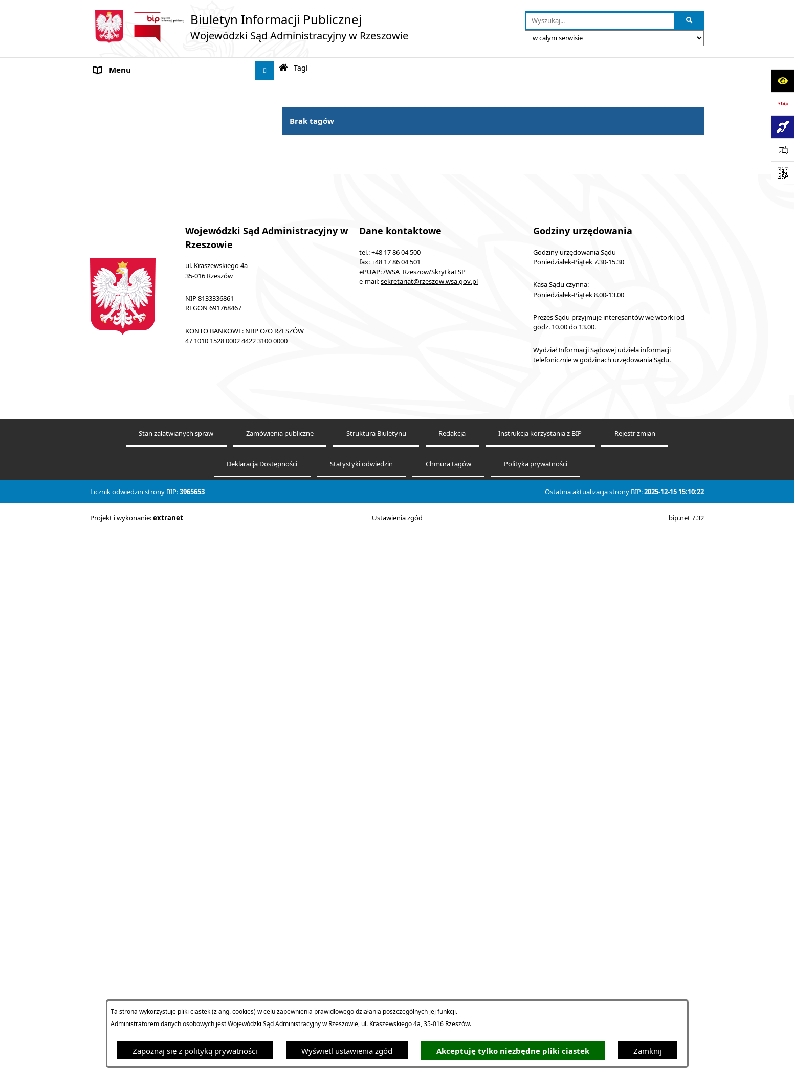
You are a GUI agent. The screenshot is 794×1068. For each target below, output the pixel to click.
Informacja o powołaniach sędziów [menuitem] (155, 414)
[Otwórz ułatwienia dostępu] (782, 80)
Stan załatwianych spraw (176, 992)
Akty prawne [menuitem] (116, 230)
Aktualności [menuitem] (114, 268)
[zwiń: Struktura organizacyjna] (266, 471)
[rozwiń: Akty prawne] (266, 230)
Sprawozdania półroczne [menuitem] (137, 604)
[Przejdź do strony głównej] (249, 26)
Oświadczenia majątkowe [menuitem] (139, 701)
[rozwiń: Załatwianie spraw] (266, 586)
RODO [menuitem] (105, 643)
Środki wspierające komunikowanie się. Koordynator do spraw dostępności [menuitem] (163, 389)
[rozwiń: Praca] (266, 452)
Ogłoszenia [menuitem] (114, 433)
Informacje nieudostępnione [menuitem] (144, 345)
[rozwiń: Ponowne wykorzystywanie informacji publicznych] (266, 166)
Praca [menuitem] (104, 452)
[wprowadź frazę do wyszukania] (600, 21)
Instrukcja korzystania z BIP (540, 992)
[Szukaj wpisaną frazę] (690, 21)
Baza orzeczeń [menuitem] (119, 325)
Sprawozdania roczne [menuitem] (131, 624)
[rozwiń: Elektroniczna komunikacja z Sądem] (266, 287)
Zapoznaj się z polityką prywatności (195, 1050)
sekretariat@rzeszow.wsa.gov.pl (429, 840)
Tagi (301, 68)
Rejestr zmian (634, 992)
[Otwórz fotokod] (782, 172)
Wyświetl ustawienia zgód (346, 1050)
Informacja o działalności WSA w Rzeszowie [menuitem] (170, 720)
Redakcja (452, 992)
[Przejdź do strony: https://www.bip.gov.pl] (782, 103)
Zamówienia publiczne (280, 992)
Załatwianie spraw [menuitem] (126, 586)
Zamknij (647, 1050)
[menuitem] (182, 115)
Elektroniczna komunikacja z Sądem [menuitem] (157, 287)
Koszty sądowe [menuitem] (120, 248)
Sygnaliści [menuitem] (111, 662)
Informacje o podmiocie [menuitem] (136, 89)
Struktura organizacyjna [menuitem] (136, 471)
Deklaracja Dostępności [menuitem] (135, 364)
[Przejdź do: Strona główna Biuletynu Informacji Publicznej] (283, 68)
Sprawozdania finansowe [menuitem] (138, 681)
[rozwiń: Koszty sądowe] (266, 248)
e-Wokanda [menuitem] (114, 306)
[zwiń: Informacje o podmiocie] (266, 89)
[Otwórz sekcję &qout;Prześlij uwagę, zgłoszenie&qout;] (782, 149)
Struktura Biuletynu (376, 992)
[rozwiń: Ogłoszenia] (266, 433)
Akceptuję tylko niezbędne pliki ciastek (512, 1050)
